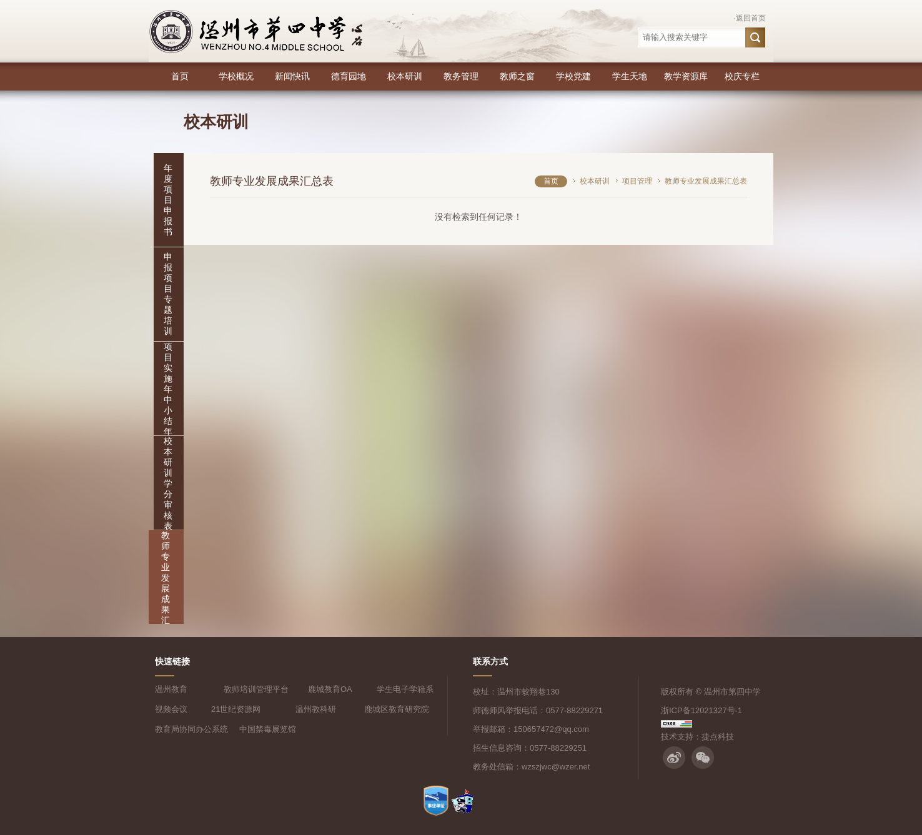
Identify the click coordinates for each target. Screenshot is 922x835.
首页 (180, 76)
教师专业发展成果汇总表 (165, 588)
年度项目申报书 (168, 200)
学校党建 (573, 76)
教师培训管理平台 (256, 689)
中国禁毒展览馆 (267, 729)
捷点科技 (717, 736)
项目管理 (637, 181)
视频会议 (171, 709)
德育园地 (348, 76)
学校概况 (236, 76)
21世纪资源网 (235, 709)
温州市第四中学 (732, 691)
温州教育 (171, 689)
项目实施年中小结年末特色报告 (168, 416)
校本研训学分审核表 (168, 483)
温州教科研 (315, 709)
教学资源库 (686, 76)
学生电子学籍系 (405, 689)
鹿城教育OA (330, 689)
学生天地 (629, 76)
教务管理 (461, 76)
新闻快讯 (292, 76)
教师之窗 (517, 76)
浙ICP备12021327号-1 (701, 710)
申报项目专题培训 (168, 294)
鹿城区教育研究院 (396, 709)
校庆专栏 (742, 76)
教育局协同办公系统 (191, 729)
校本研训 (404, 76)
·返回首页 (750, 18)
